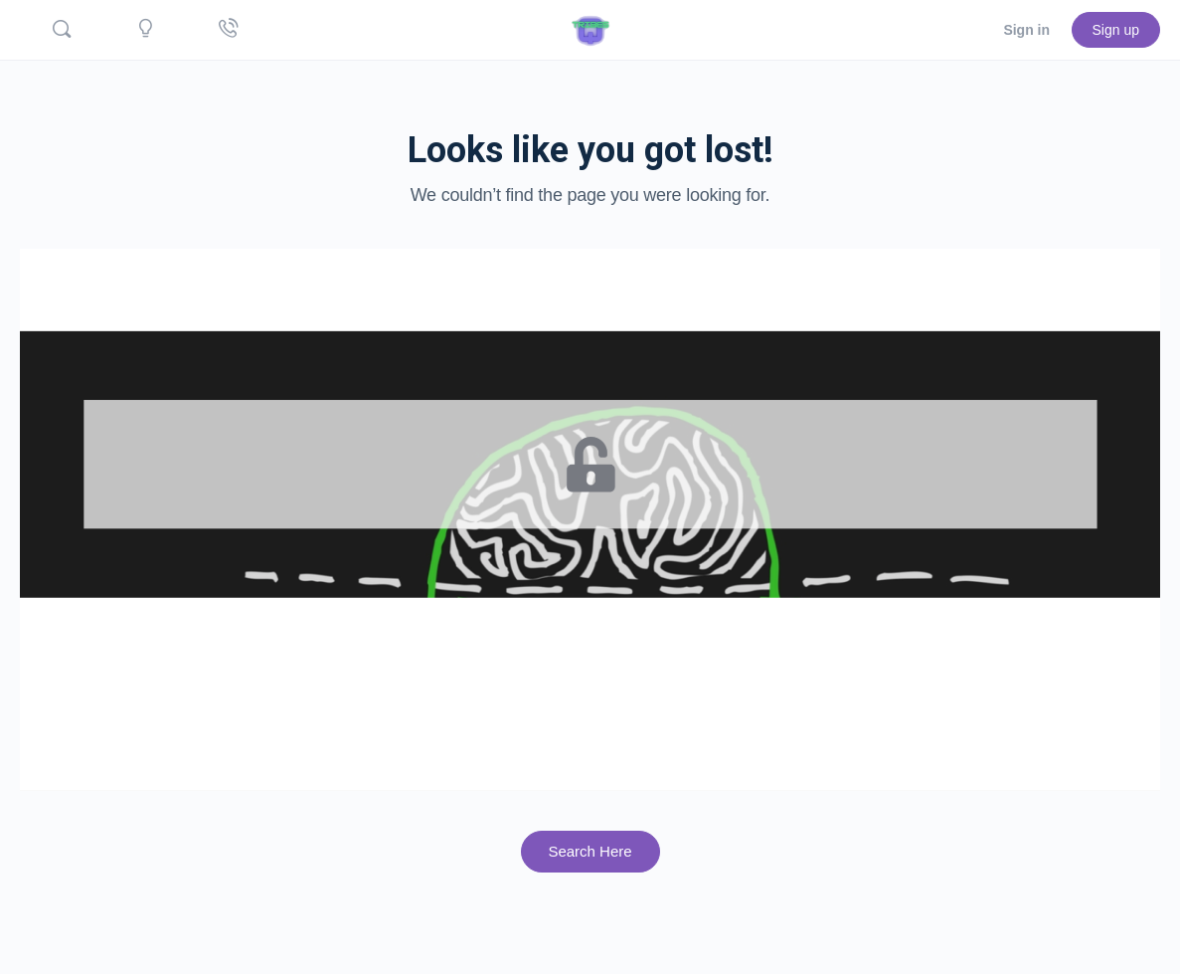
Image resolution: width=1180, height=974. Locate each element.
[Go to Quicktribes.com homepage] (590, 28)
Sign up (1116, 30)
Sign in (1026, 30)
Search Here (589, 851)
